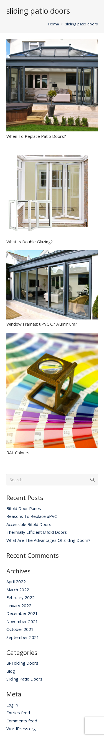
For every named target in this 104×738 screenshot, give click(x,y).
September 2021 (22, 637)
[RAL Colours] (52, 336)
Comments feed (21, 720)
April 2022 (16, 581)
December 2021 (22, 613)
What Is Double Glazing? (29, 241)
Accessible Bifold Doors (28, 524)
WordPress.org (21, 728)
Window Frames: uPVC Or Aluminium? (41, 324)
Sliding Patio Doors (24, 679)
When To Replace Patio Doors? (36, 136)
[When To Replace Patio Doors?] (52, 42)
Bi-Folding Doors (22, 663)
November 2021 (22, 621)
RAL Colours (17, 452)
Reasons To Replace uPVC (31, 516)
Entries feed (18, 712)
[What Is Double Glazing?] (52, 148)
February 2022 (20, 597)
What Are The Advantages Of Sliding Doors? (48, 540)
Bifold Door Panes (23, 508)
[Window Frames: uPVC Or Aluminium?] (52, 253)
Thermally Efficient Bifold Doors (36, 532)
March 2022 (17, 589)
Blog (10, 671)
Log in (12, 705)
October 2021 (20, 629)
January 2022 (18, 605)
